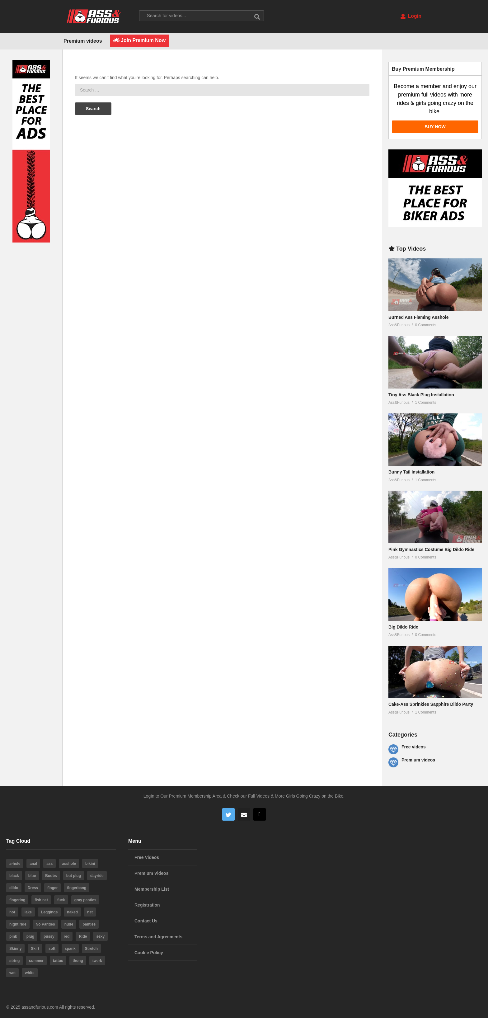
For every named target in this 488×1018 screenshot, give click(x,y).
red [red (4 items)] (67, 936)
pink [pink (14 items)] (13, 936)
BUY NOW (435, 126)
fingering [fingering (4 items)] (17, 900)
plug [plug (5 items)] (30, 936)
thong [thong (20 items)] (78, 961)
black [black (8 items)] (14, 876)
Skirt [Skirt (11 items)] (35, 948)
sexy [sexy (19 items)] (100, 936)
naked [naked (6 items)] (72, 912)
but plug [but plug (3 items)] (73, 876)
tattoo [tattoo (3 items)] (58, 961)
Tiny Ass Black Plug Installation (421, 394)
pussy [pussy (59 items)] (49, 936)
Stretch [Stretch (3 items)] (91, 948)
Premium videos (82, 41)
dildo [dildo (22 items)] (13, 888)
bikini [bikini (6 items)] (90, 863)
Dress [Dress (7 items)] (33, 888)
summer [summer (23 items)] (36, 961)
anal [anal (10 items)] (33, 863)
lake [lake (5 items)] (28, 912)
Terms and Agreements (158, 936)
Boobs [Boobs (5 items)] (51, 876)
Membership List (151, 889)
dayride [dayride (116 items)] (97, 876)
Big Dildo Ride (403, 626)
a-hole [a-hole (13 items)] (14, 863)
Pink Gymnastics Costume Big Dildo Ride (431, 549)
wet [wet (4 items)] (12, 973)
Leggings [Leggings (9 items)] (49, 912)
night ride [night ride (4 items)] (17, 924)
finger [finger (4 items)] (52, 888)
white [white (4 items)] (30, 973)
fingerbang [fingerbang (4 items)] (76, 888)
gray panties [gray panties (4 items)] (85, 900)
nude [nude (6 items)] (68, 924)
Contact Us (145, 920)
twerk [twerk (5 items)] (97, 961)
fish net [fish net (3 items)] (41, 900)
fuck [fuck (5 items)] (61, 900)
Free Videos (146, 857)
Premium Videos (151, 873)
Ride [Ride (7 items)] (83, 936)
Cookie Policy (148, 952)
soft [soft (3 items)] (52, 948)
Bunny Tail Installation (411, 471)
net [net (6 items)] (90, 912)
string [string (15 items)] (14, 961)
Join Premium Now (139, 40)
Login (411, 16)
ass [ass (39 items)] (49, 863)
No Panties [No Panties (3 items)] (45, 924)
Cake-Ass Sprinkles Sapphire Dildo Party (430, 704)
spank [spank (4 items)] (70, 948)
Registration (147, 905)
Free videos (413, 746)
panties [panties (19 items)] (89, 924)
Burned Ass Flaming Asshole (418, 317)
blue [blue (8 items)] (32, 876)
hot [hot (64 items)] (12, 912)
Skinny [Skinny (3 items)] (15, 948)
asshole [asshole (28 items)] (69, 863)
